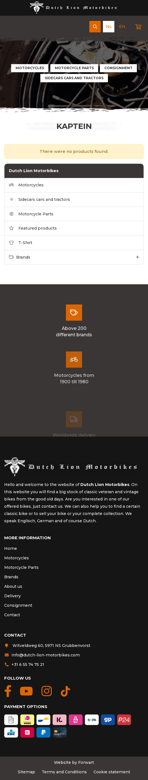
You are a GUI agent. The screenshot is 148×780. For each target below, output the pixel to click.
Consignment (118, 68)
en (122, 26)
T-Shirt (20, 242)
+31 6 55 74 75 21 (24, 664)
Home (10, 548)
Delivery (12, 595)
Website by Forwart (74, 762)
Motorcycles (30, 68)
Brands (11, 576)
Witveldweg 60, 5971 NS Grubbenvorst (47, 645)
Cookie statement (111, 771)
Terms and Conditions (64, 771)
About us (13, 586)
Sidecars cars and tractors (74, 78)
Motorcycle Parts (74, 68)
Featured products (33, 228)
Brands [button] (19, 257)
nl (109, 26)
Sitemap (26, 771)
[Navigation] (9, 26)
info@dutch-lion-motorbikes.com (42, 655)
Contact (12, 614)
